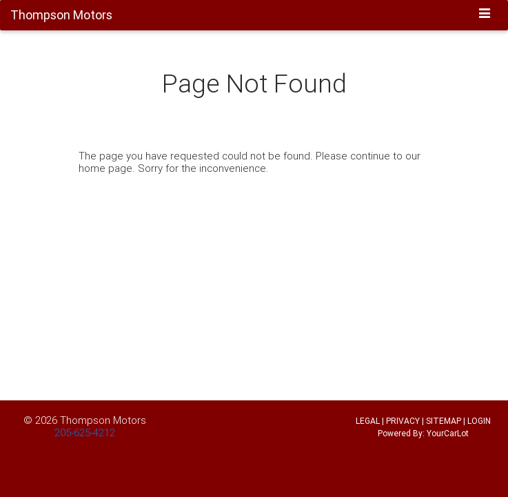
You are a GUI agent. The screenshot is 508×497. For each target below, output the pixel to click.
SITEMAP (443, 421)
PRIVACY (403, 421)
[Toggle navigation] (484, 14)
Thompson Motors (103, 420)
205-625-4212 (84, 432)
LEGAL (368, 421)
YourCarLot (448, 433)
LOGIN (479, 421)
